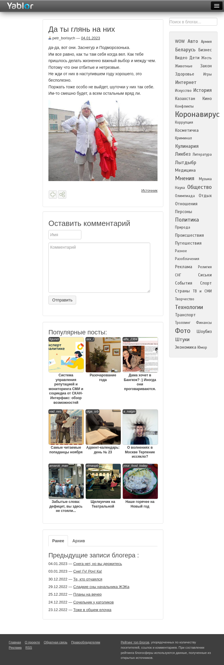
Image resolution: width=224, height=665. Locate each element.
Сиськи (205, 275)
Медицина (185, 170)
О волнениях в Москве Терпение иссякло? (140, 434)
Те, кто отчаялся (87, 579)
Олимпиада (185, 196)
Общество (199, 187)
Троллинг (182, 322)
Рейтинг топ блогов (135, 642)
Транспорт (185, 314)
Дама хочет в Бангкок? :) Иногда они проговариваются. (140, 364)
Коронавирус (197, 114)
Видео (181, 57)
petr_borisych (61, 38)
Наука (180, 187)
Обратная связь (55, 642)
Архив (78, 540)
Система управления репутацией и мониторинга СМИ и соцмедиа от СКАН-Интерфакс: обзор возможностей (65, 371)
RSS (28, 647)
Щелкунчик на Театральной (102, 486)
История (202, 90)
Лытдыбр (185, 162)
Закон (206, 66)
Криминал (183, 138)
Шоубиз (204, 331)
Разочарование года (102, 359)
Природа (182, 227)
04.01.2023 (90, 38)
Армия (206, 41)
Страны (182, 291)
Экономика (185, 347)
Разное (181, 251)
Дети (194, 57)
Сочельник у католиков (93, 602)
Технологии (189, 307)
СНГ (178, 275)
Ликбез (183, 154)
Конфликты (184, 106)
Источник (149, 190)
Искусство (183, 90)
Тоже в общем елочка (92, 610)
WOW (180, 41)
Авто (193, 41)
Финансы (204, 322)
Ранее (58, 540)
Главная (15, 642)
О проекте (32, 642)
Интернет (186, 82)
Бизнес (205, 49)
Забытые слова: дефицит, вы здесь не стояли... (65, 488)
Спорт (206, 283)
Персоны (183, 211)
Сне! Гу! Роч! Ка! (87, 571)
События (183, 283)
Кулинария (187, 146)
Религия (205, 267)
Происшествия (189, 235)
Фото (182, 331)
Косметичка (187, 130)
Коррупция (184, 122)
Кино (207, 98)
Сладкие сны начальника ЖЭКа (101, 587)
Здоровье (184, 74)
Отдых (205, 195)
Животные (183, 66)
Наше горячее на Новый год (140, 486)
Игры (207, 74)
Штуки (182, 339)
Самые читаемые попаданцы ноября (65, 431)
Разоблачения (187, 259)
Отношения (186, 203)
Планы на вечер (87, 594)
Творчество (184, 299)
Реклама (183, 266)
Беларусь (185, 50)
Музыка (205, 179)
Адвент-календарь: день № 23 (102, 431)
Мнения (184, 178)
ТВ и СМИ (202, 291)
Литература (202, 154)
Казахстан (185, 98)
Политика (187, 219)
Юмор (202, 347)
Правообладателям (85, 642)
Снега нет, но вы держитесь (97, 564)
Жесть (206, 58)
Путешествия (188, 243)
